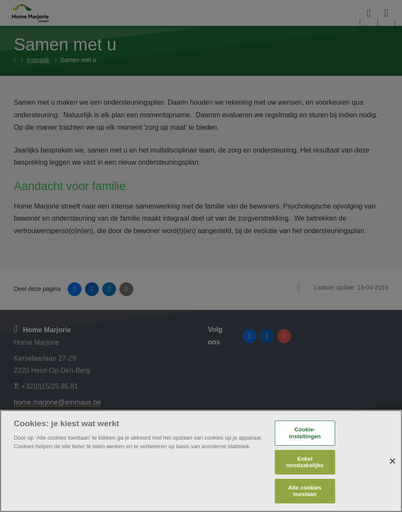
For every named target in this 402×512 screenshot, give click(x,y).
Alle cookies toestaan (304, 491)
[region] (201, 461)
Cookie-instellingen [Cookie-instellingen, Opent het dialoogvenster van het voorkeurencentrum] (305, 433)
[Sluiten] (392, 461)
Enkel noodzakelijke (304, 462)
